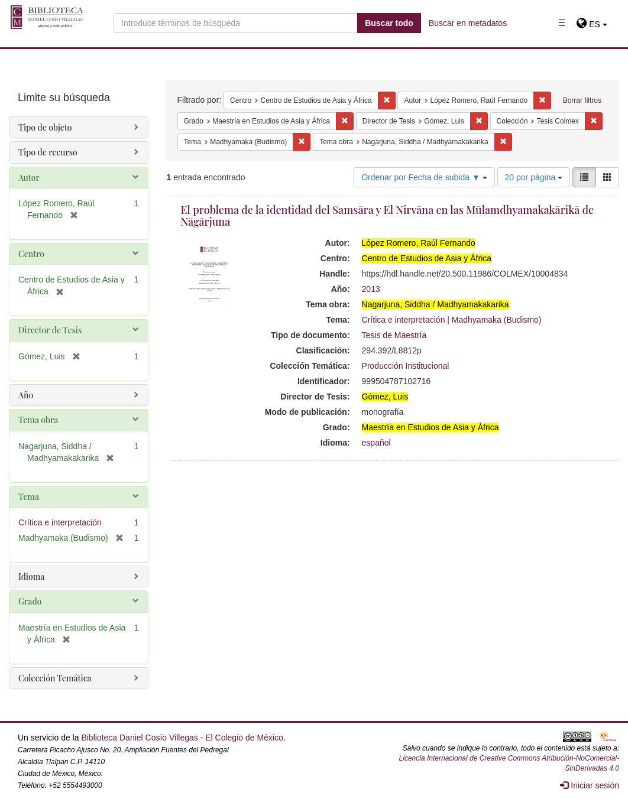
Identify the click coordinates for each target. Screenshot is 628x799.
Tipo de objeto (45, 127)
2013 (371, 289)
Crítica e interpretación (403, 319)
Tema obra (38, 420)
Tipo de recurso (47, 152)
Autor (29, 177)
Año (25, 395)
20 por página (534, 177)
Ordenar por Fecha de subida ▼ (424, 177)
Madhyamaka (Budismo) (497, 319)
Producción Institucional (405, 366)
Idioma (31, 576)
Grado (29, 601)
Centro (31, 253)
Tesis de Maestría (394, 335)
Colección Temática (55, 678)
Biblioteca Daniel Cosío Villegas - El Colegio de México (182, 737)
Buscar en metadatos (468, 23)
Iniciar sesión (589, 785)
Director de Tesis (50, 330)
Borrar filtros (582, 100)
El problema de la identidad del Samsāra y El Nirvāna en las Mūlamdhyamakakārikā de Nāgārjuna (387, 216)
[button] (592, 24)
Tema (28, 496)
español (376, 442)
